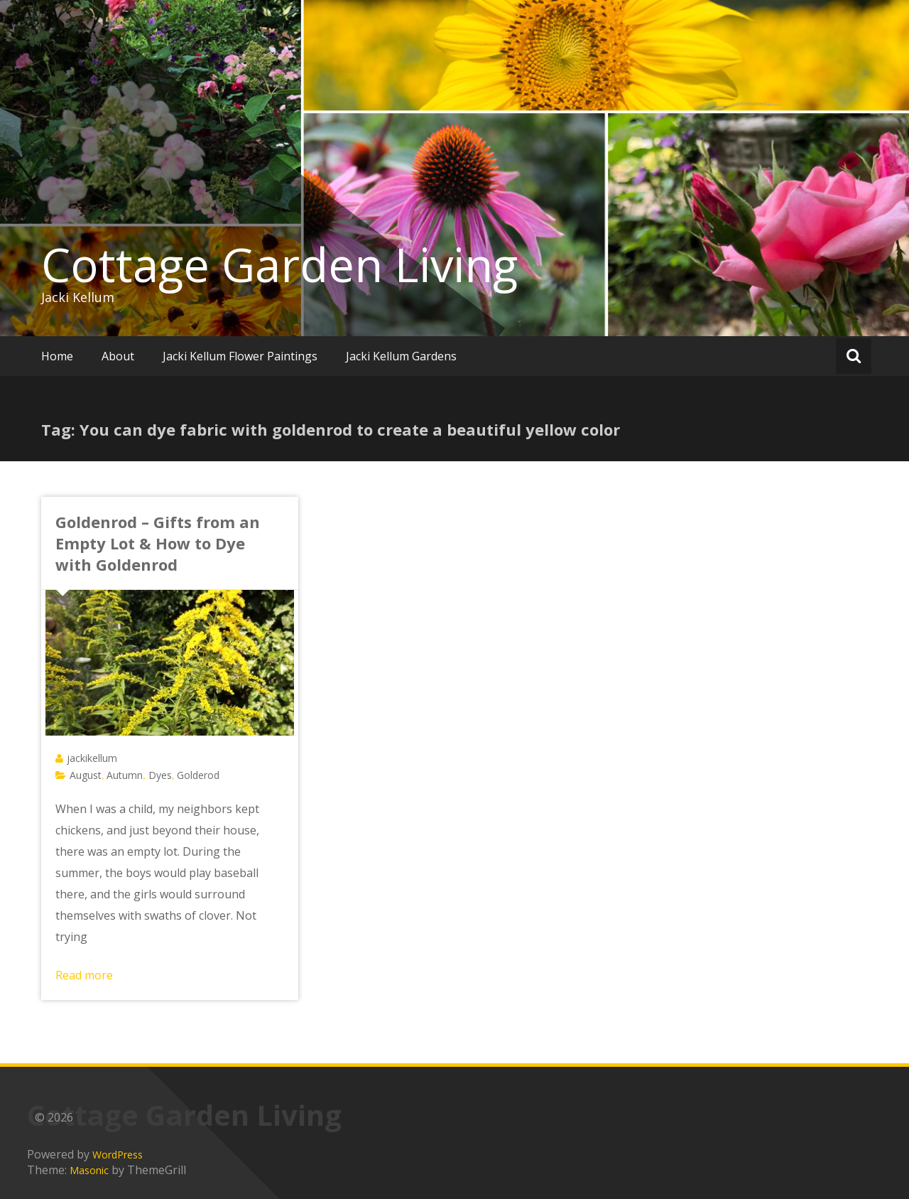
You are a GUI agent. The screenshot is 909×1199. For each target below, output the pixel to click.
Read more (84, 975)
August (86, 775)
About (118, 356)
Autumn (125, 775)
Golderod (198, 775)
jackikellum (92, 758)
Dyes (160, 775)
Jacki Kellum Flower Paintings (240, 356)
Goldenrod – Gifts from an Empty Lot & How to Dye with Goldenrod (157, 543)
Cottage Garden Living (279, 264)
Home (57, 356)
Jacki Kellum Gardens (401, 356)
